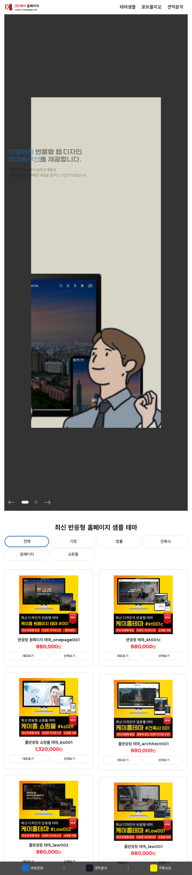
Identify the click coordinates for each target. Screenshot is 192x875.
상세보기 (69, 656)
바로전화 (32, 868)
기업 (73, 541)
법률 (119, 541)
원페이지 (27, 554)
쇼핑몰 (73, 554)
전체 (26, 541)
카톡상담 (160, 868)
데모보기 (28, 656)
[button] (14, 502)
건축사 (165, 541)
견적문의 (96, 868)
